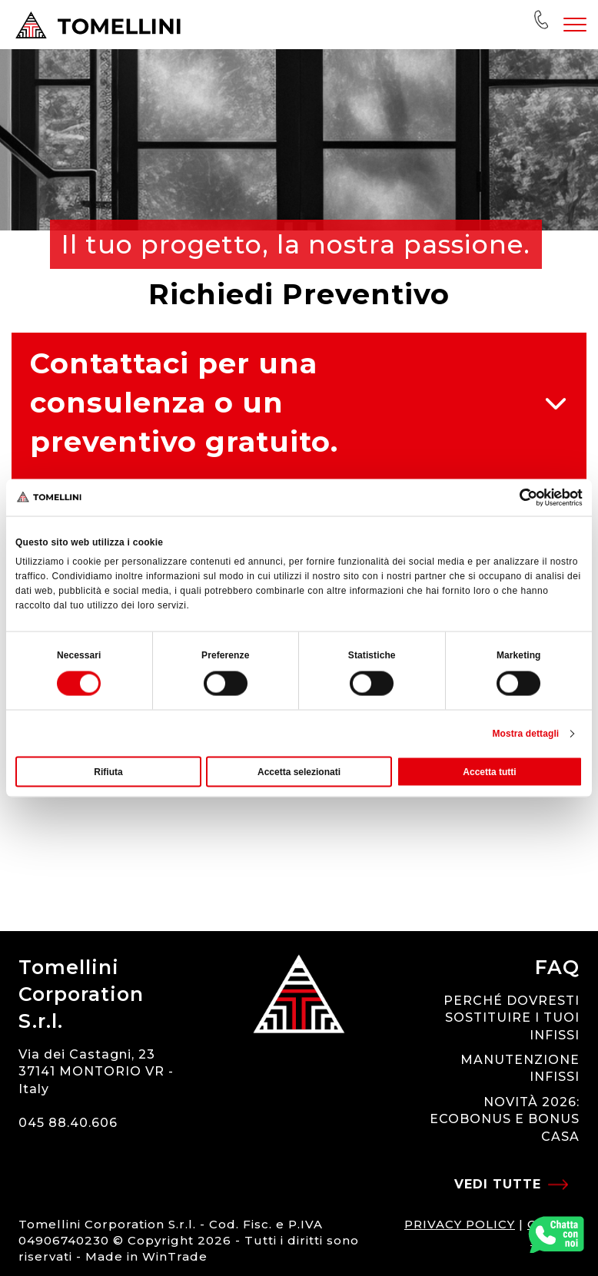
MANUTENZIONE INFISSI (520, 1068)
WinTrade (175, 1256)
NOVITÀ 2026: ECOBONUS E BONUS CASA (505, 1119)
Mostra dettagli (525, 733)
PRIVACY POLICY (459, 1224)
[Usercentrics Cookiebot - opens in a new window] (515, 497)
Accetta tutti (489, 772)
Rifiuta (108, 772)
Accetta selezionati (299, 772)
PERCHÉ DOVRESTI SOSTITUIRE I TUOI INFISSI (512, 1017)
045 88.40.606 (68, 1122)
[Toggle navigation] (574, 24)
